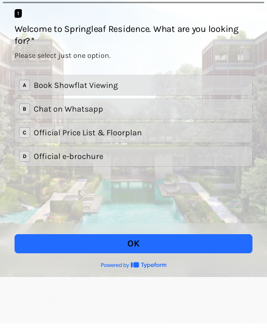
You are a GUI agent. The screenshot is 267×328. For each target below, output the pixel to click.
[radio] (133, 85)
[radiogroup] (133, 120)
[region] (133, 300)
